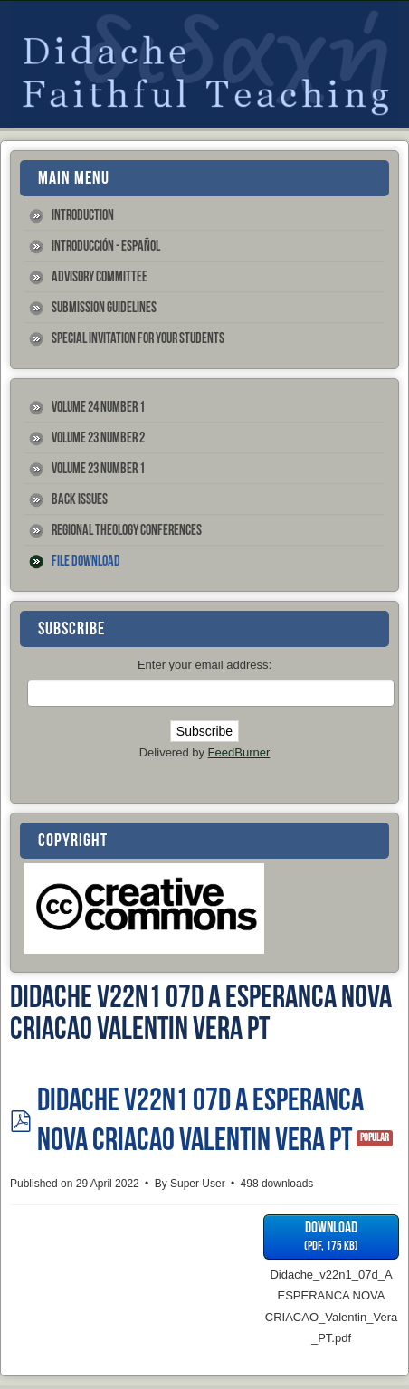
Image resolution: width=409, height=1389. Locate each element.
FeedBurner (239, 752)
